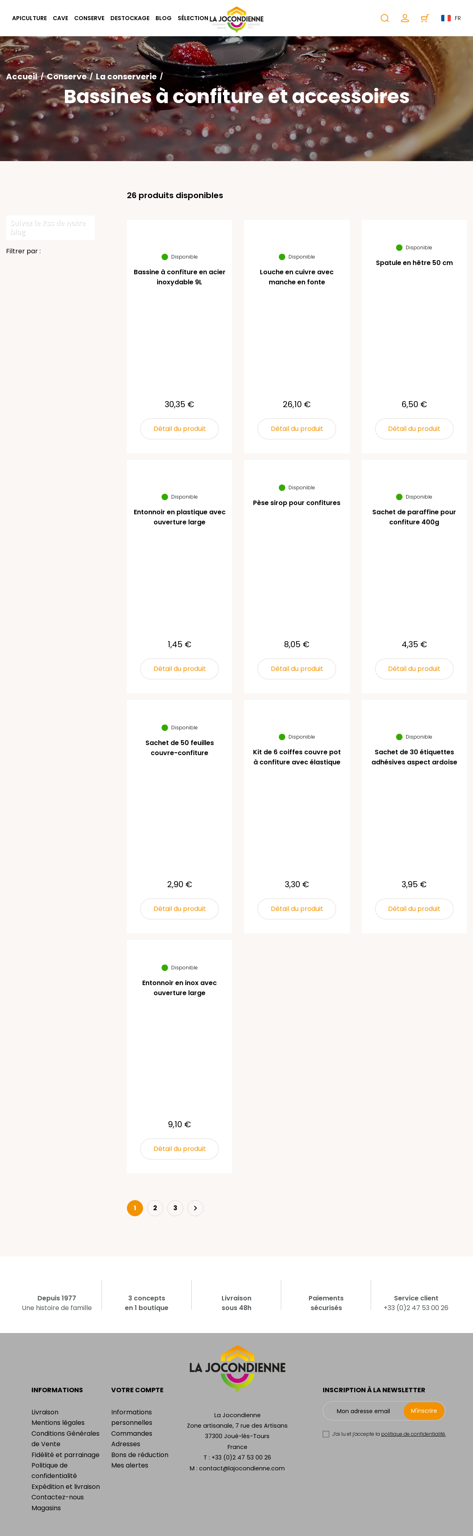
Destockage (129, 18)
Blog (164, 18)
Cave (60, 18)
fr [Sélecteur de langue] (451, 18)
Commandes (131, 1433)
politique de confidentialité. (413, 1433)
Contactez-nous (57, 1497)
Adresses (125, 1444)
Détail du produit (180, 428)
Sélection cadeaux (207, 18)
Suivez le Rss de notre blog (47, 227)
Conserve (89, 18)
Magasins (46, 1508)
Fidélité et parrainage (65, 1454)
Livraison (44, 1412)
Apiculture (29, 18)
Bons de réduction (139, 1454)
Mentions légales (58, 1422)
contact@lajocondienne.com (242, 1468)
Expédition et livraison (65, 1486)
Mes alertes (129, 1465)
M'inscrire (424, 1411)
